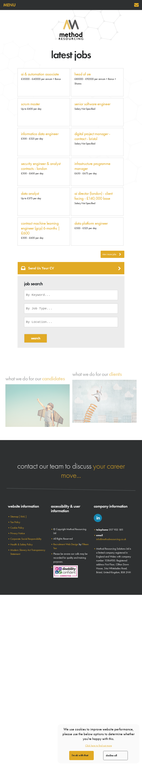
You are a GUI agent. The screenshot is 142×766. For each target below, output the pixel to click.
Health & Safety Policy (21, 544)
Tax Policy (15, 522)
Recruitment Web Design (65, 544)
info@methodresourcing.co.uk (111, 539)
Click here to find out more (98, 745)
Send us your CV (71, 268)
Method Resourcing (71, 30)
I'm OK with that (80, 755)
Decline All (111, 755)
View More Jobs (111, 254)
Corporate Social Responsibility (25, 539)
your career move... (93, 470)
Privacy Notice (17, 533)
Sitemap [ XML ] (18, 516)
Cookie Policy (17, 527)
